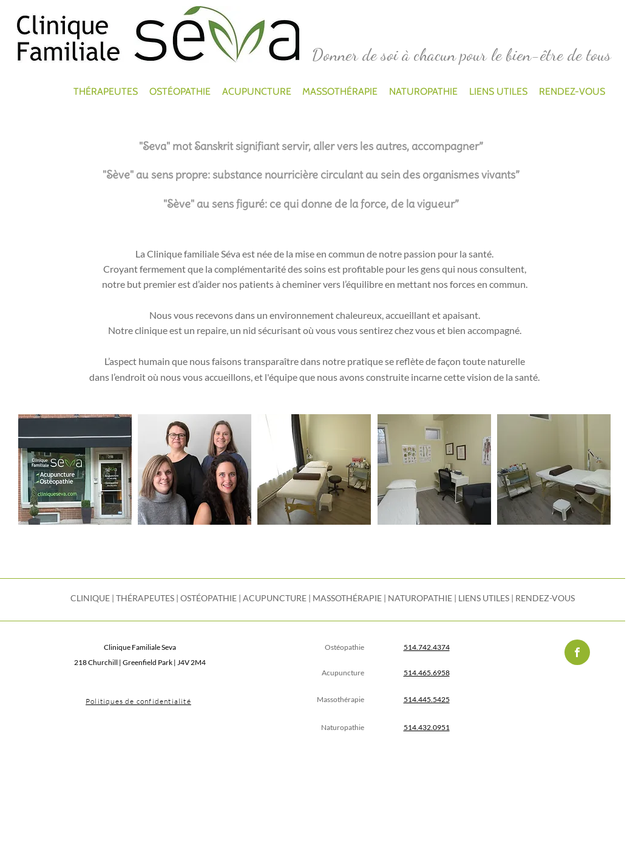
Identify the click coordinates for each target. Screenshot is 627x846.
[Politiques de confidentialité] (140, 701)
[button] (75, 469)
